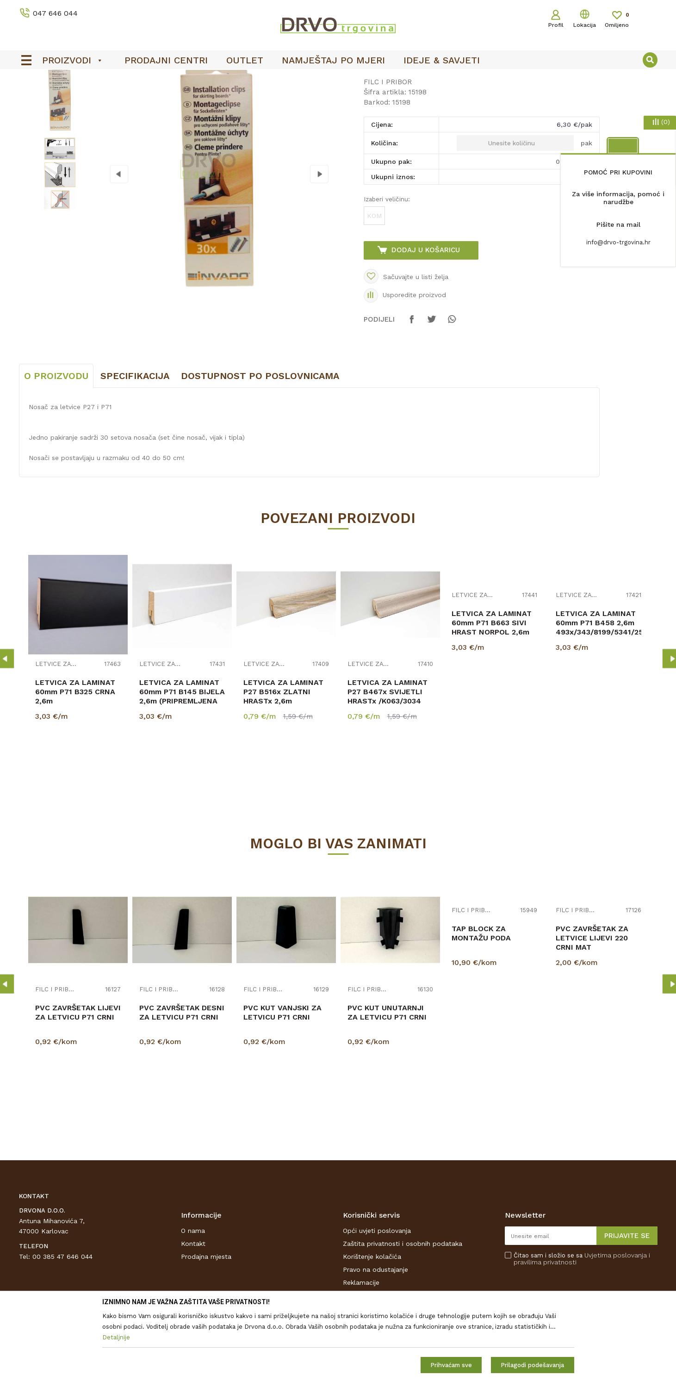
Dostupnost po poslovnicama (260, 444)
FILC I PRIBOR (131, 97)
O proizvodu (56, 444)
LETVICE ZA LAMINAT (55, 733)
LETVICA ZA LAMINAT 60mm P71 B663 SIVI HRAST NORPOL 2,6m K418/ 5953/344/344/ (492, 696)
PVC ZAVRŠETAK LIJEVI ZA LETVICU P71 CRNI (78, 1081)
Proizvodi (32, 97)
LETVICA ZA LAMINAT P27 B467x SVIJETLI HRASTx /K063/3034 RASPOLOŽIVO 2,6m (387, 765)
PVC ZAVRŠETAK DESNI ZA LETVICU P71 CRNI (181, 1081)
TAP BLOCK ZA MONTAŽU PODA (481, 1002)
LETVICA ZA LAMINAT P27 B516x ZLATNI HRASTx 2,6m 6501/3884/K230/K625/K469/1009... (286, 765)
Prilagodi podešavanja (532, 1365)
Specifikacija (134, 444)
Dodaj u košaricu (425, 319)
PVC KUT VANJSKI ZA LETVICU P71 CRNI (282, 1081)
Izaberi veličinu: (387, 268)
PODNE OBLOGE (78, 97)
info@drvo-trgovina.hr (618, 242)
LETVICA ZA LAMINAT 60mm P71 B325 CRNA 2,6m (75, 760)
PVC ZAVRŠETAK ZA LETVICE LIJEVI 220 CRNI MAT (592, 1006)
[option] (59, 165)
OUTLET (302, 79)
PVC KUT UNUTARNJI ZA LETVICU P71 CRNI (387, 1081)
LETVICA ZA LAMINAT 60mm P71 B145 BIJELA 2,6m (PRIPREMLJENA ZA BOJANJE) (182, 765)
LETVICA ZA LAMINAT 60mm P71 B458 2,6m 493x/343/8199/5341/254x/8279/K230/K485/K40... (598, 691)
